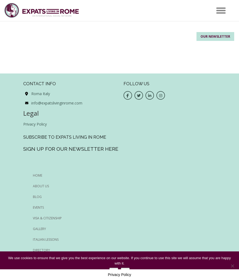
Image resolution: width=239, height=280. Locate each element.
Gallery (39, 229)
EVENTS (38, 207)
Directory (41, 250)
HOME (37, 175)
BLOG (37, 197)
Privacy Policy (35, 124)
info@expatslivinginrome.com (56, 103)
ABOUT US (41, 186)
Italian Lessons (46, 239)
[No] (232, 266)
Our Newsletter (215, 36)
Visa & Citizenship (47, 218)
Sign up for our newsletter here (70, 149)
